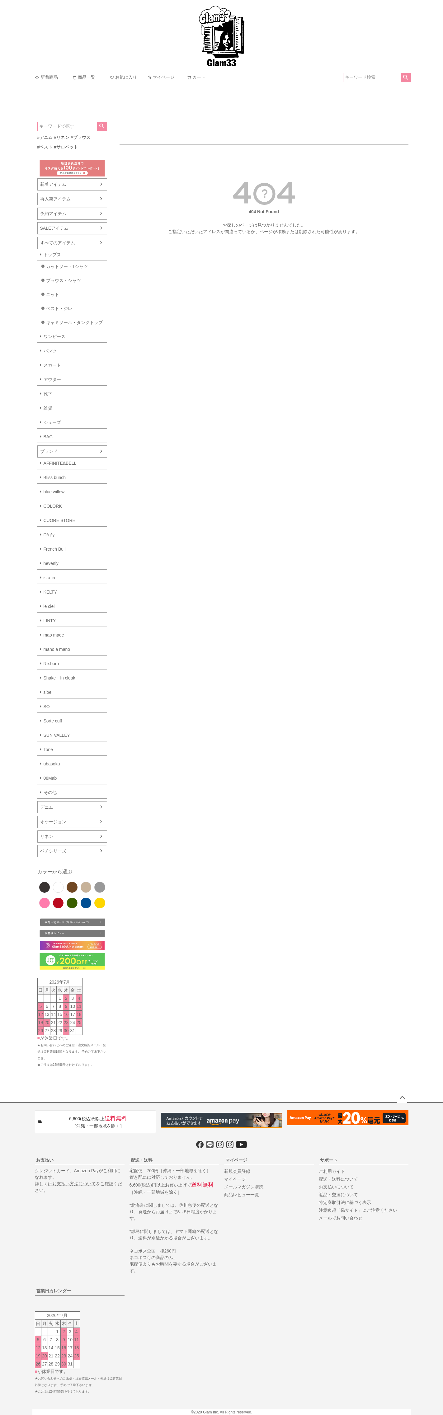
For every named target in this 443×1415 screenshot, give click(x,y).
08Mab (50, 778)
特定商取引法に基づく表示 (345, 1202)
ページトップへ (402, 1098)
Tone (48, 749)
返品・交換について (338, 1194)
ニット (52, 294)
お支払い (45, 1160)
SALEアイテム (54, 228)
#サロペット (66, 146)
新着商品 (46, 77)
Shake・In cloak (59, 677)
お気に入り (123, 77)
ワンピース (54, 336)
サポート (328, 1160)
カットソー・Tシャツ (67, 266)
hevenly (51, 563)
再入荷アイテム (55, 198)
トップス (52, 254)
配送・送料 (142, 1160)
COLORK (53, 506)
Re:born (51, 663)
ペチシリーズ (53, 851)
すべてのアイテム (57, 242)
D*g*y (49, 534)
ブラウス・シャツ (63, 280)
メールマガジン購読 (243, 1186)
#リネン (61, 137)
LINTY (50, 620)
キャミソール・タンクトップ (74, 322)
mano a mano (57, 649)
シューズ (52, 422)
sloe (48, 692)
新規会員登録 (237, 1171)
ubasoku (52, 763)
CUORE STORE (59, 520)
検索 (406, 77)
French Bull (55, 549)
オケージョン (53, 821)
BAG (48, 436)
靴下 (48, 393)
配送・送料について (338, 1179)
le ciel (49, 606)
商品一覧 (83, 77)
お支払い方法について (74, 1183)
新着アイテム (53, 184)
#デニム (45, 137)
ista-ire (50, 577)
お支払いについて (336, 1186)
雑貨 (48, 408)
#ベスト (45, 146)
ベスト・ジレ (59, 308)
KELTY (50, 592)
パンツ (50, 350)
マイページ (160, 77)
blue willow (54, 491)
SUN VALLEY (57, 735)
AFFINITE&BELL (60, 463)
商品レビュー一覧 (241, 1194)
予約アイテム (53, 213)
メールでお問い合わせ (340, 1217)
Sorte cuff (53, 720)
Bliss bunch (55, 477)
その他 (50, 792)
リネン (46, 836)
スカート (52, 365)
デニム (46, 807)
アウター (52, 379)
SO (47, 706)
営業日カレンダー (53, 1290)
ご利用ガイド (332, 1171)
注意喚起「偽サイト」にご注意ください (358, 1210)
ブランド (49, 451)
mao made (54, 634)
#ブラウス (81, 137)
